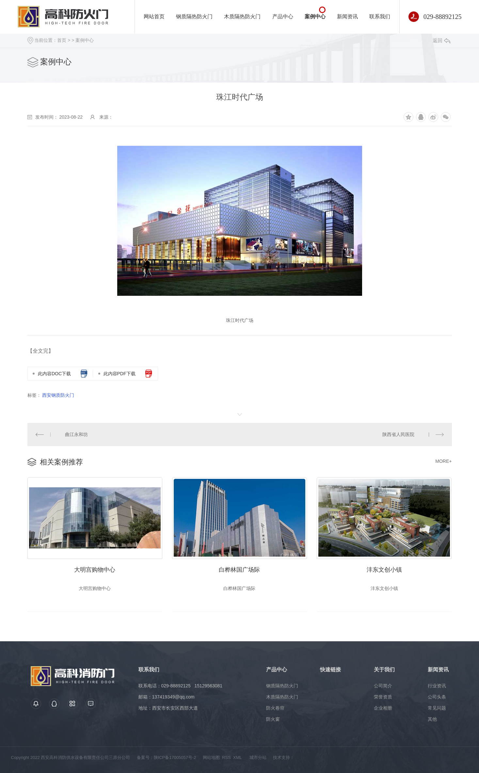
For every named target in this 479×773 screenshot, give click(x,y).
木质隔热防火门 (242, 16)
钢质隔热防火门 (194, 16)
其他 (432, 719)
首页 (61, 40)
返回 (441, 40)
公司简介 (383, 685)
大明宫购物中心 (94, 569)
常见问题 (437, 708)
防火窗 (273, 719)
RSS (226, 757)
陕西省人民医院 (398, 434)
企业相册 (383, 708)
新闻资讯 (347, 16)
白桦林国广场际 (239, 569)
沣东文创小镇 (384, 569)
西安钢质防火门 (58, 395)
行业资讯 (437, 685)
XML (237, 757)
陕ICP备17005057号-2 (175, 757)
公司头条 (437, 696)
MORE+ (443, 461)
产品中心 (282, 16)
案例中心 (315, 16)
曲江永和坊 (76, 434)
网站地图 (211, 757)
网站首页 (154, 16)
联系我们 (379, 16)
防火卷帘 (275, 708)
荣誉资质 (383, 696)
